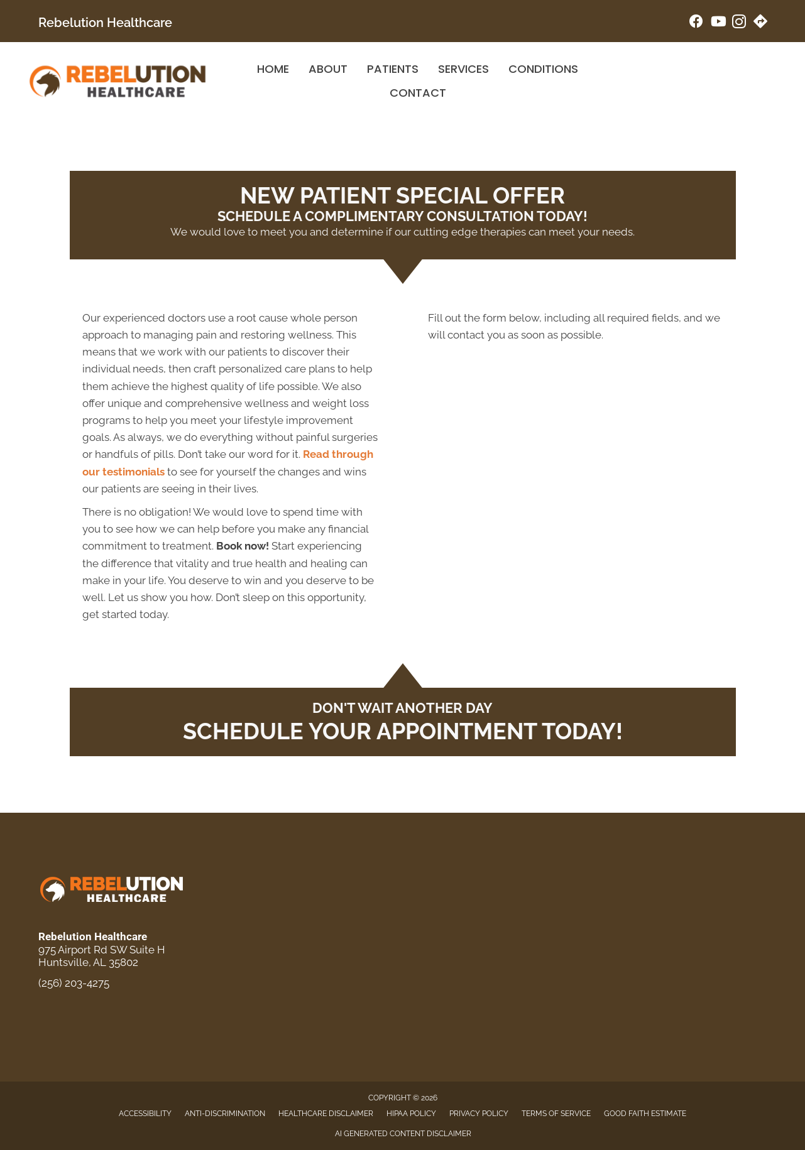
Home (273, 69)
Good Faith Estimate (645, 1113)
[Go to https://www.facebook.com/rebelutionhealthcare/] (696, 22)
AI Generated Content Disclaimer (403, 1133)
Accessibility (145, 1113)
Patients (393, 69)
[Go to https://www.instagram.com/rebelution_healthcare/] (739, 23)
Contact (418, 92)
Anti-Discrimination (225, 1113)
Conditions (543, 69)
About (328, 69)
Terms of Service (556, 1113)
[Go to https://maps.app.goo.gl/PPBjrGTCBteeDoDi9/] (760, 22)
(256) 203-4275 (73, 983)
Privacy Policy (478, 1113)
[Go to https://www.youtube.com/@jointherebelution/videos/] (718, 22)
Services (463, 69)
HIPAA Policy (411, 1113)
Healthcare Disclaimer (325, 1113)
